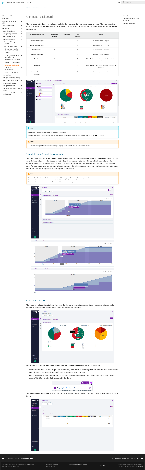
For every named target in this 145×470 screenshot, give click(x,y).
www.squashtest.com (52, 464)
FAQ (68, 7)
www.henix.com (50, 466)
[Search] (133, 2)
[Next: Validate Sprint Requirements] (127, 458)
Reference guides (39, 7)
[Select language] (119, 2)
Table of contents (128, 16)
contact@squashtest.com (136, 466)
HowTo (62, 7)
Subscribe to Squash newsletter (78, 464)
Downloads (53, 7)
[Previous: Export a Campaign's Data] (18, 458)
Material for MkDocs (13, 466)
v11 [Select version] (28, 2)
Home (28, 7)
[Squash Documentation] (2, 2)
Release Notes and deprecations (84, 7)
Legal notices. (30, 464)
